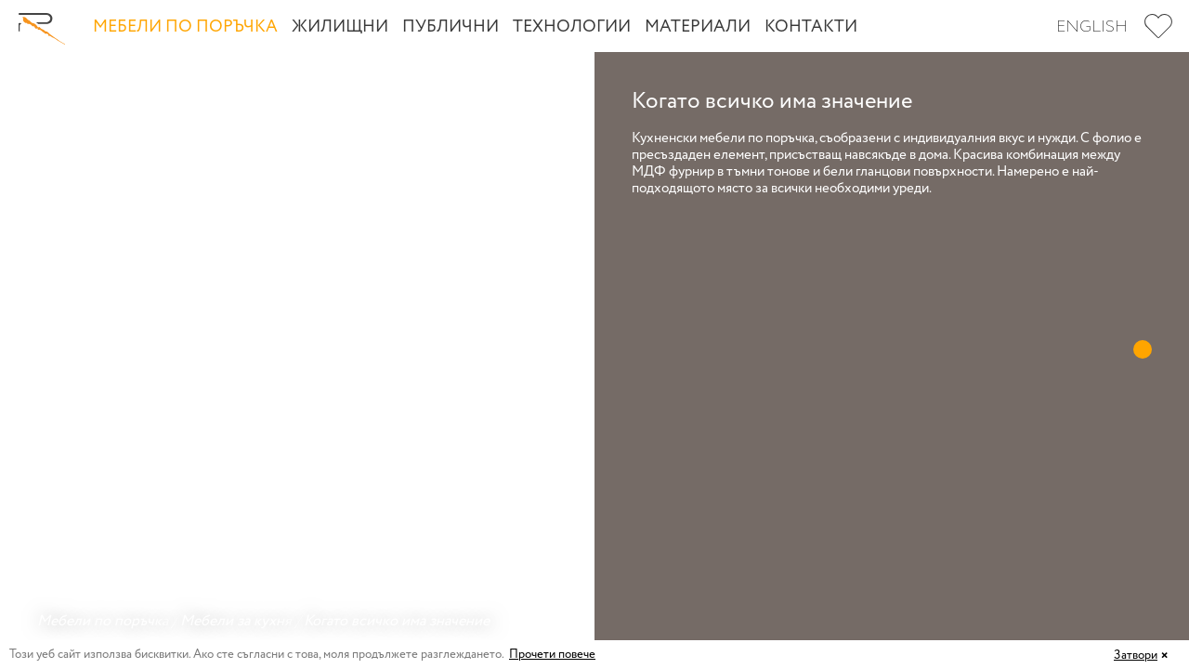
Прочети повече (552, 655)
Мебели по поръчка (185, 27)
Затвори (1135, 655)
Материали (698, 27)
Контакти (810, 27)
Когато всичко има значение (397, 621)
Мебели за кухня (236, 621)
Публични (450, 27)
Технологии (572, 27)
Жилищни (340, 27)
